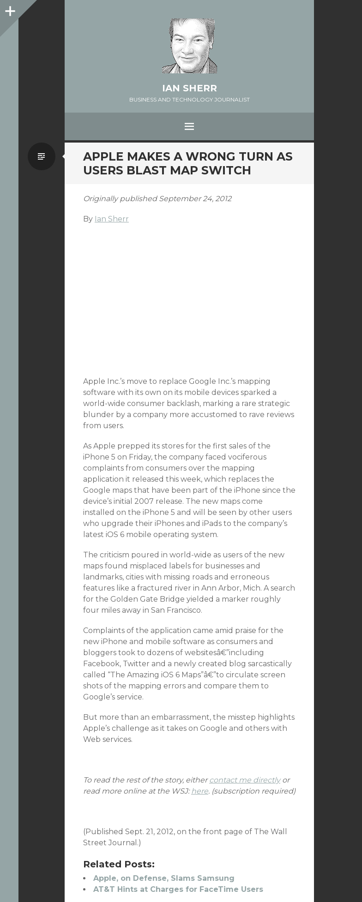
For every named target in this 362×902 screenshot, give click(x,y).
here (199, 791)
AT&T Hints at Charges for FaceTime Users (178, 889)
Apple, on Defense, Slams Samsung (164, 878)
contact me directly (244, 780)
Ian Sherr (189, 88)
